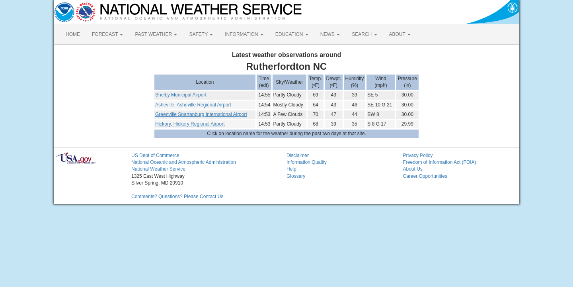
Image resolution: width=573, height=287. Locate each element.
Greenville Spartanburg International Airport (201, 114)
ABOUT (400, 34)
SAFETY (201, 34)
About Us (413, 169)
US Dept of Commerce (155, 155)
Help (291, 169)
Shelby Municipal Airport (181, 95)
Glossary (295, 176)
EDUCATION (291, 34)
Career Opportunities (425, 176)
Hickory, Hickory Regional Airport (190, 124)
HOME (73, 34)
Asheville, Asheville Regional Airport (193, 105)
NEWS (330, 34)
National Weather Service (158, 169)
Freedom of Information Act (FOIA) (439, 162)
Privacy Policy (418, 155)
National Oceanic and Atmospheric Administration (183, 162)
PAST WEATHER (156, 34)
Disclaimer (297, 155)
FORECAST (107, 34)
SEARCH (364, 34)
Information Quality (306, 162)
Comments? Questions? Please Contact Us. (178, 196)
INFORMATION (244, 34)
